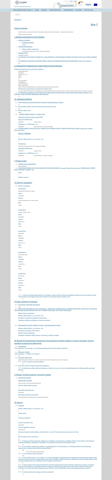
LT (73, 1)
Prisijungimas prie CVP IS (67, 5)
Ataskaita (17, 14)
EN (71, 1)
